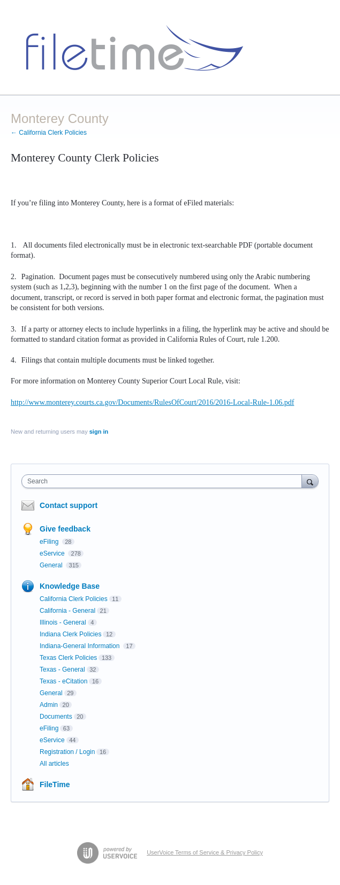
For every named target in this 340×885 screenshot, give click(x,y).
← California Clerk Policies (49, 132)
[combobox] (164, 481)
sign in (98, 431)
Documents (56, 716)
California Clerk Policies (74, 599)
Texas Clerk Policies (68, 657)
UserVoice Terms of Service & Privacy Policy (205, 852)
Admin (49, 705)
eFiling (50, 541)
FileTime (55, 784)
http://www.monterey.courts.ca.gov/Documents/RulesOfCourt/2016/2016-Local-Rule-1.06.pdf (152, 402)
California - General (67, 610)
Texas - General (62, 669)
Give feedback (65, 529)
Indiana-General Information (81, 646)
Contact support (68, 505)
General (52, 565)
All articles (54, 763)
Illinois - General (63, 622)
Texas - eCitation (63, 681)
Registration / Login (67, 752)
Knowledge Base (70, 586)
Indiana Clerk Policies (70, 634)
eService (53, 553)
